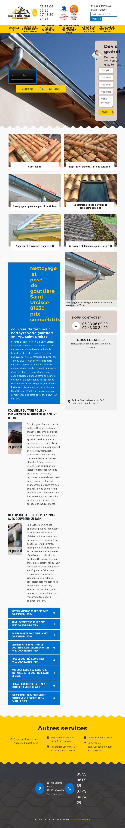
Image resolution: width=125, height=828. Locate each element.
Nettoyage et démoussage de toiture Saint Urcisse (100, 747)
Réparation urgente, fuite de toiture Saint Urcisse (64, 749)
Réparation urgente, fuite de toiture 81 (30, 29)
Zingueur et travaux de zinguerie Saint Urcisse (26, 741)
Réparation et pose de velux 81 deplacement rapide (69, 29)
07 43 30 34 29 (46, 16)
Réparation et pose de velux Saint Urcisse (62, 739)
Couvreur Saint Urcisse (100, 737)
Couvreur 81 (14, 29)
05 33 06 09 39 (46, 8)
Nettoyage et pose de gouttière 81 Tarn (48, 29)
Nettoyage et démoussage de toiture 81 (107, 29)
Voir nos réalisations (41, 89)
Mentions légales (81, 819)
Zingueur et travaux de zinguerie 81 (88, 29)
